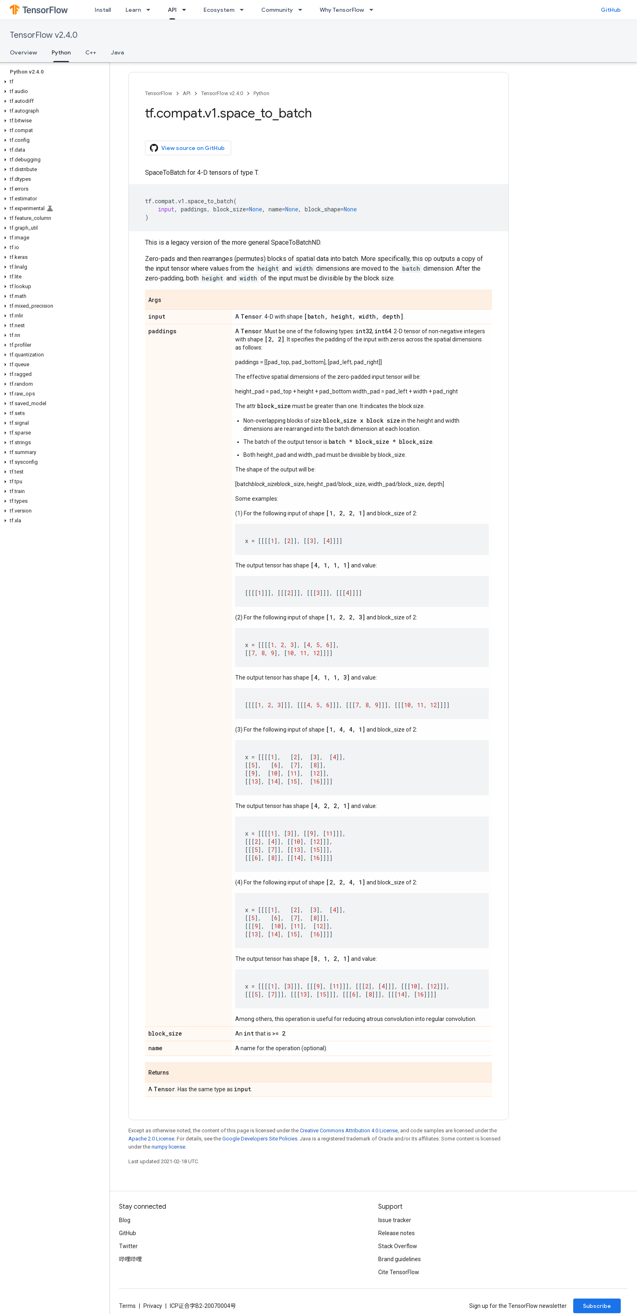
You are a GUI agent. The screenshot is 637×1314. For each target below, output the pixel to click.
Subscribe (597, 1306)
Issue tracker (394, 1220)
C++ (90, 52)
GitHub (611, 9)
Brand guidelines (399, 1259)
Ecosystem (219, 9)
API (187, 93)
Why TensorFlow (342, 9)
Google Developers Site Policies (259, 1139)
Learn (133, 9)
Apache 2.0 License (151, 1139)
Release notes (396, 1233)
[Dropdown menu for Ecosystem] (244, 10)
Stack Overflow (397, 1246)
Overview (23, 52)
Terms (127, 1306)
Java (117, 52)
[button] (53, 82)
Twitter (128, 1246)
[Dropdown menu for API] (186, 10)
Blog (124, 1220)
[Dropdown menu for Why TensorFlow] (374, 10)
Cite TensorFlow (398, 1272)
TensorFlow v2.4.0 (44, 35)
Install (103, 9)
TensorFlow (158, 93)
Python (261, 93)
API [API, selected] (172, 9)
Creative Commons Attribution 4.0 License (349, 1130)
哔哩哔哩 (130, 1259)
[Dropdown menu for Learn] (150, 10)
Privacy (152, 1306)
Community (277, 9)
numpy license (168, 1147)
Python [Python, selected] (61, 52)
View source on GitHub (187, 148)
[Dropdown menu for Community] (302, 10)
